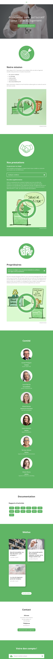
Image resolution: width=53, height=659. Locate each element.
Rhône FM (35, 559)
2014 (40, 511)
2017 (23, 511)
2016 (28, 511)
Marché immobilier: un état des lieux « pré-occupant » (17, 553)
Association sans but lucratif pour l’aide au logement (26, 18)
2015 (34, 511)
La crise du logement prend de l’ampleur (16, 578)
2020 (40, 508)
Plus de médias (26, 593)
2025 (11, 508)
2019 (11, 511)
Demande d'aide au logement (26, 25)
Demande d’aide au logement (26, 630)
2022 (28, 508)
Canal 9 (16, 557)
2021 (34, 508)
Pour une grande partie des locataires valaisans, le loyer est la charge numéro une (36, 554)
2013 (11, 515)
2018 (17, 511)
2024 (17, 508)
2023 (23, 508)
